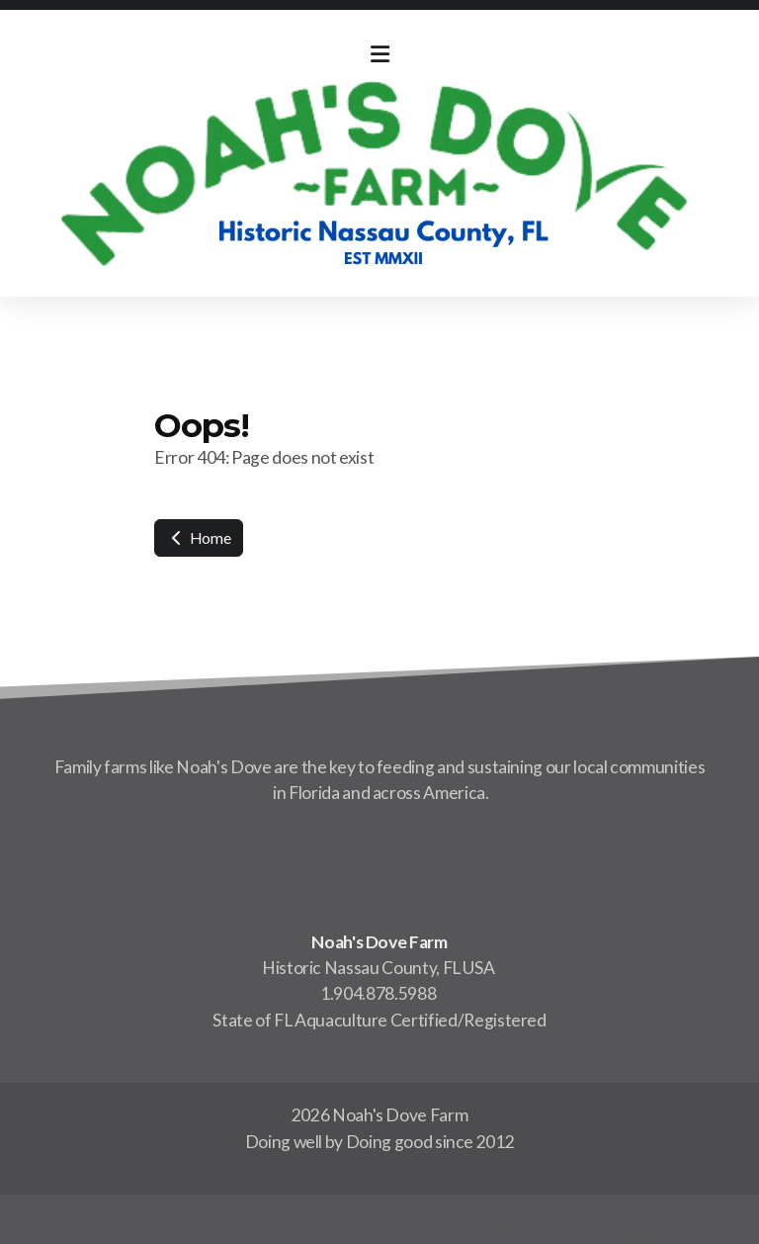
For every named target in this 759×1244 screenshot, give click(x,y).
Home (198, 537)
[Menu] (379, 54)
